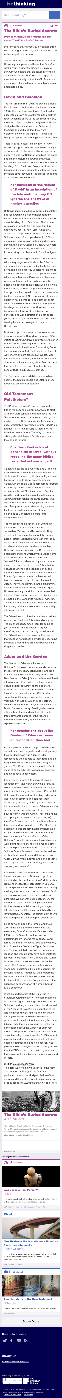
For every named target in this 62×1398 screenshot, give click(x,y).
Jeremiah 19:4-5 (18, 627)
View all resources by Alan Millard (18, 1135)
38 (49, 817)
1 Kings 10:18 (30, 229)
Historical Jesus (28, 1207)
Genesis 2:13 (41, 957)
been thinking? (15, 15)
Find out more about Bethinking (15, 1361)
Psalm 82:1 (27, 428)
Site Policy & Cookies (12, 1395)
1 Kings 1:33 (39, 817)
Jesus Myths (40, 1207)
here (54, 1082)
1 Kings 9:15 (45, 133)
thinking (21, 4)
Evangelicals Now (23, 1063)
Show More (31, 1321)
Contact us (28, 1395)
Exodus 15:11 (11, 428)
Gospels (19, 1207)
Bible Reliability (9, 1151)
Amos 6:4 (44, 229)
